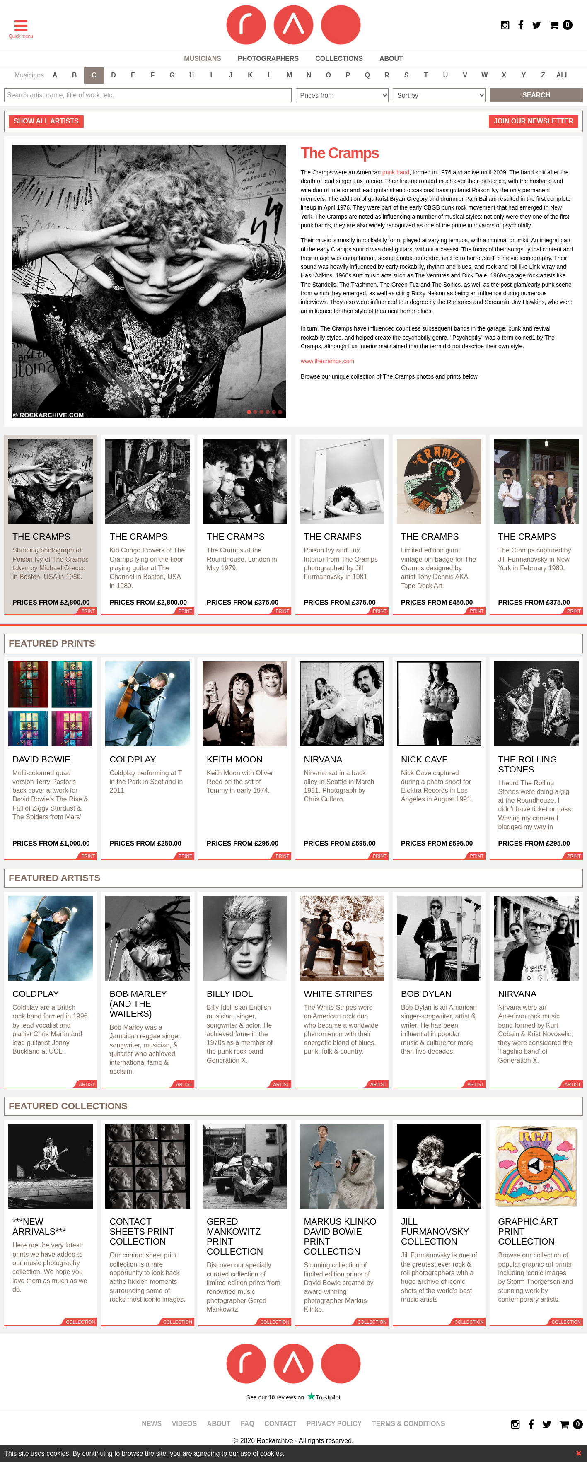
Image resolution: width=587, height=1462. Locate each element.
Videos (184, 1423)
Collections (339, 58)
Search (536, 95)
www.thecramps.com (327, 361)
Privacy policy (334, 1423)
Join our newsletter (533, 121)
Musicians (202, 58)
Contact (280, 1423)
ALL (562, 75)
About (391, 58)
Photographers (268, 58)
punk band (395, 172)
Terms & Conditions (408, 1423)
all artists (46, 121)
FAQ (247, 1423)
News (152, 1423)
